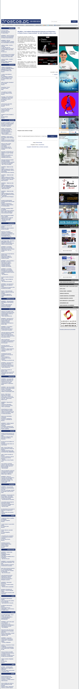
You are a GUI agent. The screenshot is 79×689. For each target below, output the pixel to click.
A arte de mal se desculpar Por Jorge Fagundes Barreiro (6, 105)
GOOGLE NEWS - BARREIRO (66, 291)
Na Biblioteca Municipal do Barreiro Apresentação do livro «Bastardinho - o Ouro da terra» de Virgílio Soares (7, 607)
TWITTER (50, 25)
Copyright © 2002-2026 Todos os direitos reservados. (37, 146)
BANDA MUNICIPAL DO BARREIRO (67, 305)
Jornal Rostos (41, 144)
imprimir (55, 74)
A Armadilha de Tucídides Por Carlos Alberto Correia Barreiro (6, 93)
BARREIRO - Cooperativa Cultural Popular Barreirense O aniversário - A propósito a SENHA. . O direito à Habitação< (7, 640)
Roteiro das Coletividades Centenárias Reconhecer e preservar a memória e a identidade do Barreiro (6, 418)
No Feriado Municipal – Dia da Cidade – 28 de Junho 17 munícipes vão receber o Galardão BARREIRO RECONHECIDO (7, 617)
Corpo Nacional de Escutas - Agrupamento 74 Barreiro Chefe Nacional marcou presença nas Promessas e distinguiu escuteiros (7, 577)
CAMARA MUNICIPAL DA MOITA (66, 298)
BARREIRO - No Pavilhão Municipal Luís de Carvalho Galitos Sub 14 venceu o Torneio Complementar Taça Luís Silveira (7, 249)
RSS (44, 25)
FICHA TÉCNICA (9, 25)
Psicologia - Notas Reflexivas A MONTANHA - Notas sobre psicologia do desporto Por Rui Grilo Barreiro (7, 99)
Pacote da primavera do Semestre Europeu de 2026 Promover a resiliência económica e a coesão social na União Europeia (7, 678)
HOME (3, 25)
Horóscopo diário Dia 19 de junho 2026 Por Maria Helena (5, 31)
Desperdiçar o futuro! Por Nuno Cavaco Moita (5, 88)
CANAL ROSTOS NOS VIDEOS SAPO (67, 282)
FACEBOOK (57, 25)
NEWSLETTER (39, 25)
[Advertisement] (37, 9)
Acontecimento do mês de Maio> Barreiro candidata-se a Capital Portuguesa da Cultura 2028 (8, 55)
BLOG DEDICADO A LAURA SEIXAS (67, 300)
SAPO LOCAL (62, 288)
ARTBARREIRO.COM (64, 302)
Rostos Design (39, 142)
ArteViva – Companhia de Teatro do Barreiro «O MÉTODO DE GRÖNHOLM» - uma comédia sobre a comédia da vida (7, 647)
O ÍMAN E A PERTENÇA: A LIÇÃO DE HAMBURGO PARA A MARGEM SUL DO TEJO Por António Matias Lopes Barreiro (7, 69)
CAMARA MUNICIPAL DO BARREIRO (67, 295)
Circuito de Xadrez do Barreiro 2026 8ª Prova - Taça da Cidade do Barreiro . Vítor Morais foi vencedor (7, 279)
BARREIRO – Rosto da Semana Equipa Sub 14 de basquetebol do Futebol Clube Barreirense (7, 36)
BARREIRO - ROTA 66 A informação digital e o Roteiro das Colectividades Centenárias (7, 41)
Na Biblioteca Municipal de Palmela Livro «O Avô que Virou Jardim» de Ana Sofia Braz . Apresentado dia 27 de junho (7, 600)
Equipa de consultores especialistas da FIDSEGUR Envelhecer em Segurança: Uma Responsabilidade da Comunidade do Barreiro (7, 234)
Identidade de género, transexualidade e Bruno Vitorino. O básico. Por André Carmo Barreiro (6, 545)
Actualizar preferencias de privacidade (67, 329)
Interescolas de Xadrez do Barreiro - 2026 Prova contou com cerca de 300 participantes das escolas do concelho (7, 372)
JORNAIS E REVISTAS (64, 293)
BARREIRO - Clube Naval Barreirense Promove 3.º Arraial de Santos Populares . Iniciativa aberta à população (7, 584)
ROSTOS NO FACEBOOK (73, 164)
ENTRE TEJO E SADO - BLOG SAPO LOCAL (69, 286)
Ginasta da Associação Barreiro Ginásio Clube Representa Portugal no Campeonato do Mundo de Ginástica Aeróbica (7, 256)
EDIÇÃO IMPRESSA (30, 25)
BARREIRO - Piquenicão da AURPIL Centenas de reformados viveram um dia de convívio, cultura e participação (7, 404)
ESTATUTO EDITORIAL (19, 25)
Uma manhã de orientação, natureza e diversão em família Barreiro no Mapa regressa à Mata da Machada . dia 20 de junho (7, 466)
